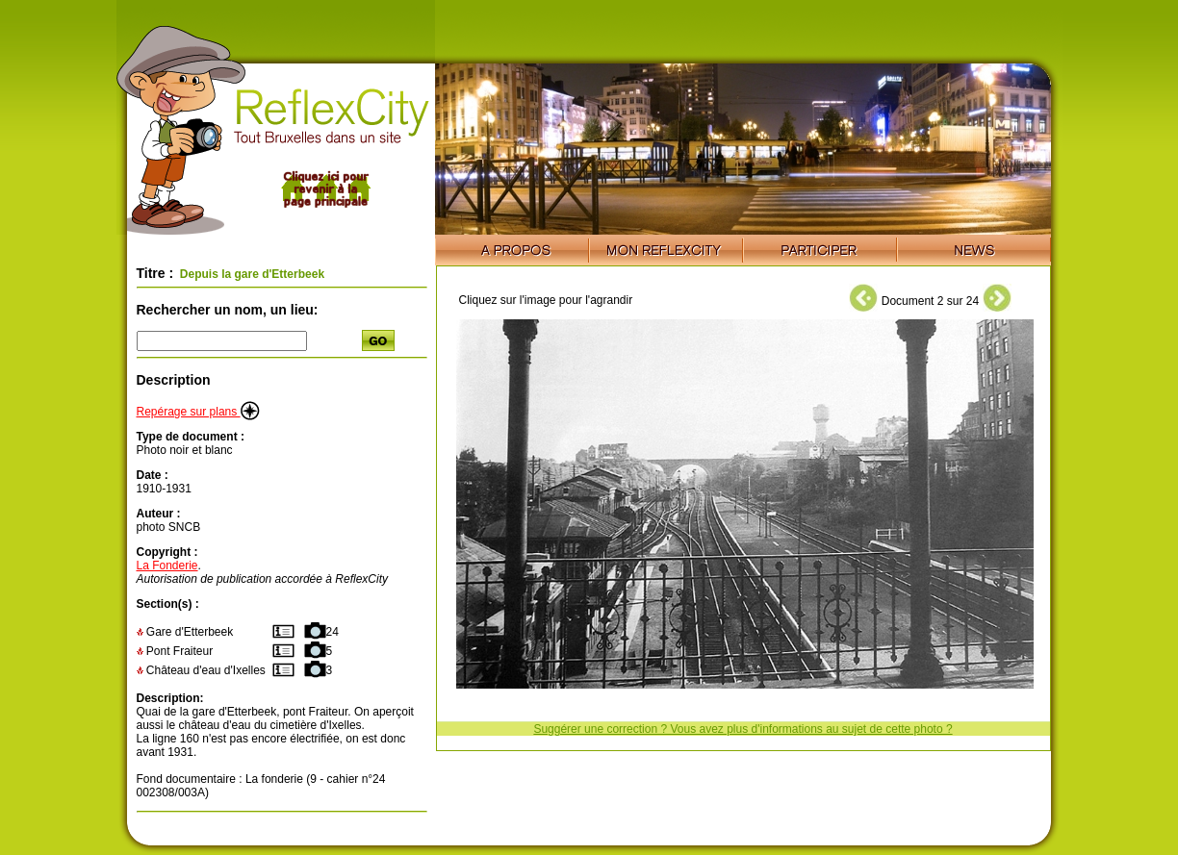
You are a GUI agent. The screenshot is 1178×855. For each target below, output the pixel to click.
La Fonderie (167, 565)
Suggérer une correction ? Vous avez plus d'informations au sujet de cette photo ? (742, 729)
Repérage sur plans (198, 411)
